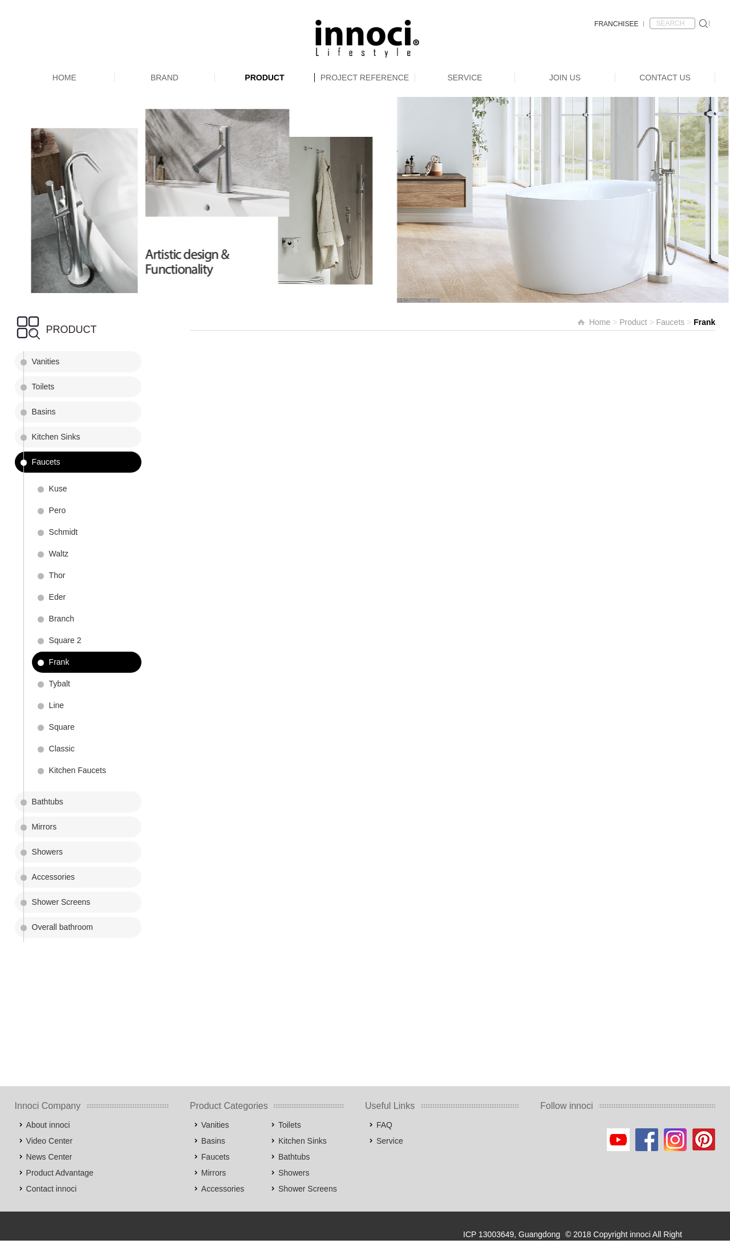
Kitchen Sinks (56, 436)
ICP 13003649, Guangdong (511, 1234)
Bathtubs (47, 801)
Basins (44, 411)
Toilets (43, 386)
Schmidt (63, 531)
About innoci (48, 1124)
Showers (47, 851)
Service (464, 77)
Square (62, 726)
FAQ (384, 1124)
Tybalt (59, 683)
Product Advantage (60, 1172)
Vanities (46, 361)
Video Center (49, 1140)
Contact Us (665, 77)
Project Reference (365, 77)
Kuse (58, 488)
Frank (59, 661)
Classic (62, 748)
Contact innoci (51, 1188)
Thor (57, 575)
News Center (49, 1156)
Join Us (565, 77)
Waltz (58, 553)
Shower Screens (61, 902)
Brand (165, 77)
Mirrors (44, 826)
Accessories (53, 876)
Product (264, 77)
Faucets (46, 461)
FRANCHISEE (616, 24)
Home (64, 77)
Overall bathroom (62, 927)
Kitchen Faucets (77, 770)
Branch (61, 618)
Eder (57, 596)
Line (56, 705)
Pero (57, 510)
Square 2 (65, 640)
